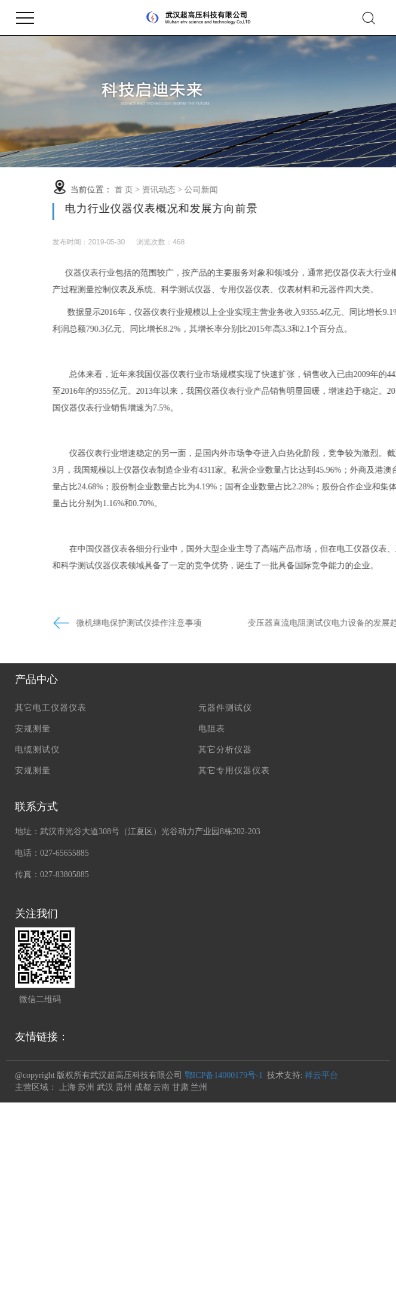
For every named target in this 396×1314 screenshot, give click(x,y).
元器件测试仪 (225, 707)
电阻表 (211, 728)
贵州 (123, 1087)
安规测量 (33, 728)
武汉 (105, 1087)
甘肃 (180, 1087)
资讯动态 (196, 189)
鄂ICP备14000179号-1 (224, 1075)
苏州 (86, 1087)
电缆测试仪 (37, 749)
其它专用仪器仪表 (234, 770)
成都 (142, 1087)
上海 (67, 1087)
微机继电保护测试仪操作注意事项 (177, 622)
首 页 (161, 189)
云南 (161, 1087)
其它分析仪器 (225, 749)
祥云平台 (321, 1075)
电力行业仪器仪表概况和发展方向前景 (199, 209)
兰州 (199, 1087)
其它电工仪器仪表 (51, 707)
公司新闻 (239, 189)
